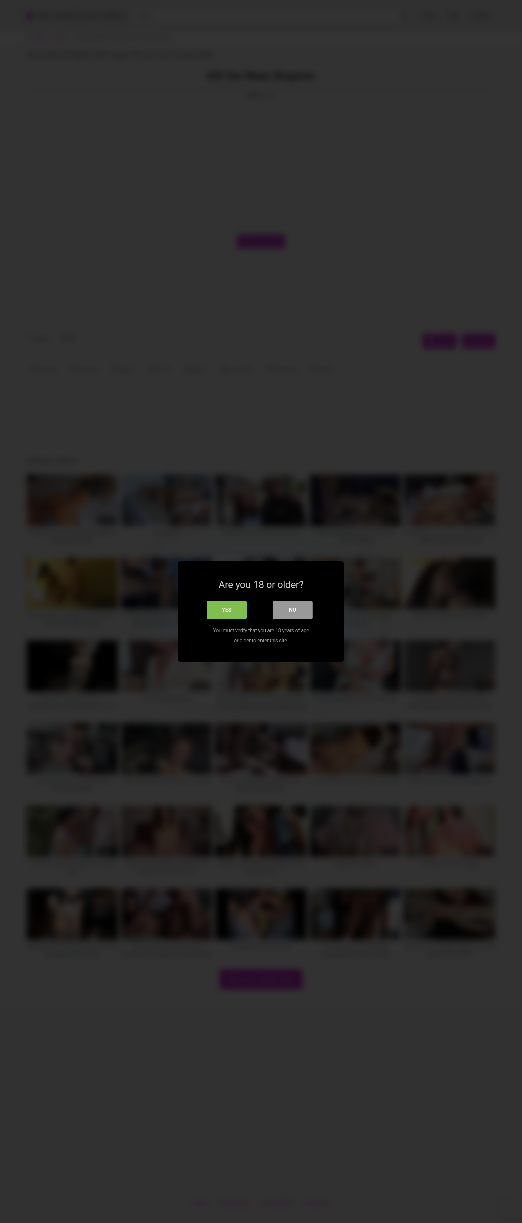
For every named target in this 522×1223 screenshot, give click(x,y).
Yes (227, 610)
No (292, 610)
